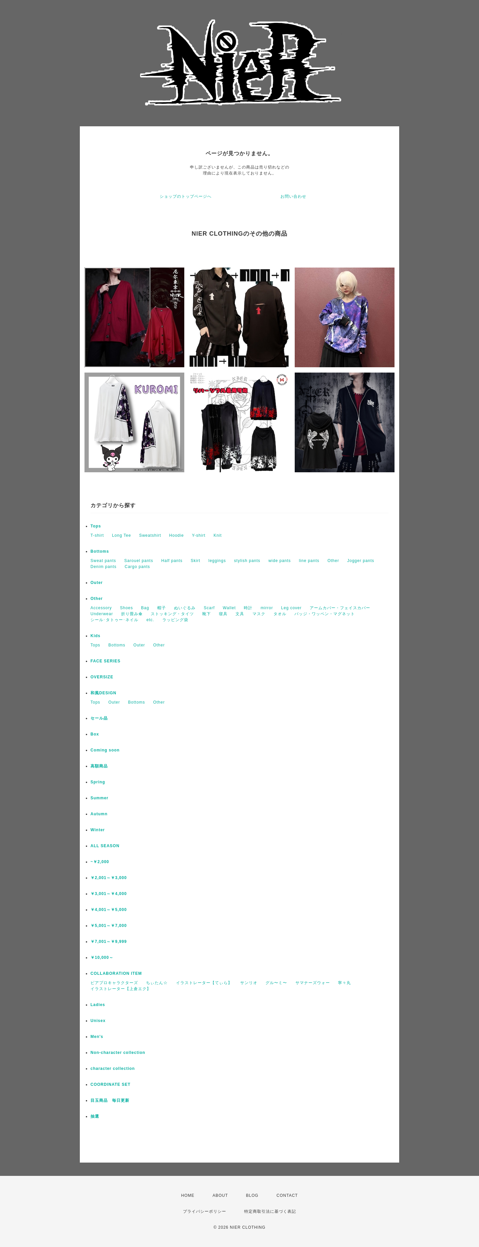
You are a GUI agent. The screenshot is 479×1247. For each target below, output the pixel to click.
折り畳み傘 (132, 614)
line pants (309, 560)
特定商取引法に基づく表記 (270, 1211)
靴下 (206, 614)
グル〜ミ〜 (276, 982)
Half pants (172, 560)
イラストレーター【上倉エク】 (120, 988)
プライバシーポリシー (204, 1211)
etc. (150, 620)
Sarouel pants (138, 560)
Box (94, 734)
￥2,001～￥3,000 (108, 877)
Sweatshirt (150, 535)
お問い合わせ (293, 196)
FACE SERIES (105, 661)
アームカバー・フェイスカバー (340, 608)
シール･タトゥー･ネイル (114, 620)
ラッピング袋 (175, 620)
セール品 (99, 718)
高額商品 (99, 766)
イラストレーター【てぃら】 (204, 982)
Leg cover (291, 608)
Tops (95, 526)
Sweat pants (103, 560)
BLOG (252, 1195)
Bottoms (99, 551)
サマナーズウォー (312, 982)
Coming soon (105, 750)
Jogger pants (360, 560)
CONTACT (287, 1195)
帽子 (161, 608)
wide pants (279, 560)
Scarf (209, 608)
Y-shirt (199, 535)
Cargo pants (137, 566)
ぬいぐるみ (185, 608)
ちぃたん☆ (157, 982)
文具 (240, 614)
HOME (188, 1195)
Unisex (97, 1020)
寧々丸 (344, 982)
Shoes (126, 608)
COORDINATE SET (110, 1084)
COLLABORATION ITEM (116, 973)
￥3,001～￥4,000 (108, 893)
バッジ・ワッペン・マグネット (324, 614)
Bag (145, 608)
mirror (266, 608)
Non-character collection (117, 1052)
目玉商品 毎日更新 (109, 1100)
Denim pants (103, 566)
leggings (217, 560)
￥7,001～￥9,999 (108, 941)
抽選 (94, 1116)
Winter (97, 830)
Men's (96, 1036)
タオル (279, 614)
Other (333, 560)
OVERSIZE (101, 677)
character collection (112, 1068)
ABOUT (220, 1195)
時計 (248, 608)
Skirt (195, 560)
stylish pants (247, 560)
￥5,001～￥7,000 (108, 925)
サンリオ (248, 982)
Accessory (101, 608)
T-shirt (97, 535)
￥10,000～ (101, 957)
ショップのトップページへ (186, 196)
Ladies (97, 1004)
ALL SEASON (104, 846)
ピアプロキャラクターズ (114, 982)
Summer (99, 798)
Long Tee (121, 535)
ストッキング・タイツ (172, 614)
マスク (258, 614)
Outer (96, 582)
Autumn (98, 814)
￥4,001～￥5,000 (108, 909)
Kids (95, 635)
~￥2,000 (99, 861)
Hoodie (176, 535)
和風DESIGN (103, 693)
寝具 (223, 614)
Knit (218, 535)
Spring (97, 782)
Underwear (101, 614)
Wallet (229, 608)
